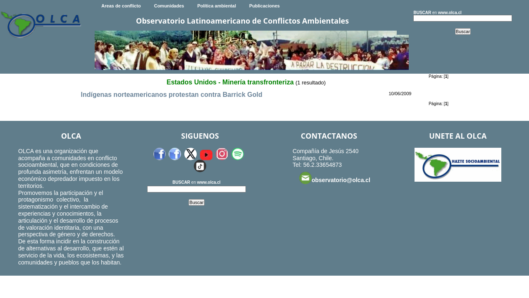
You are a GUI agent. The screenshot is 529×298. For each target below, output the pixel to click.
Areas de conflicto (121, 5)
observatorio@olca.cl (334, 178)
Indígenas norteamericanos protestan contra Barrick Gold (171, 94)
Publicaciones (264, 5)
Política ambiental (216, 5)
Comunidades (169, 5)
